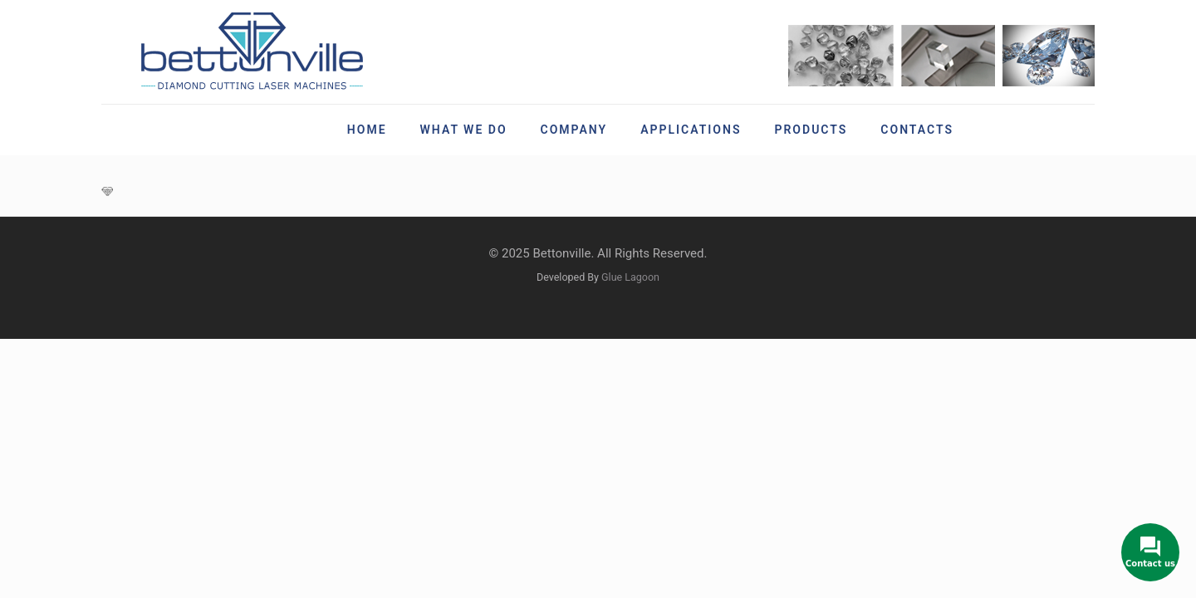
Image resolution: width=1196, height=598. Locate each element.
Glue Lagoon (630, 277)
